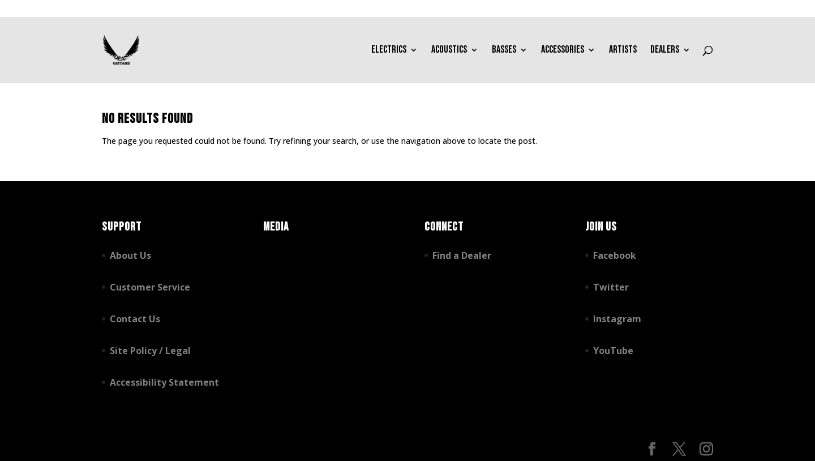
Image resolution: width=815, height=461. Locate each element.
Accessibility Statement (164, 382)
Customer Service (150, 287)
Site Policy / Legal (150, 350)
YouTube (613, 350)
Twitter (611, 287)
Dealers (664, 51)
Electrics (388, 51)
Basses (504, 51)
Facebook (614, 255)
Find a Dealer (461, 255)
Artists (623, 51)
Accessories (562, 51)
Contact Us (135, 319)
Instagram (617, 319)
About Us (130, 255)
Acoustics (449, 51)
